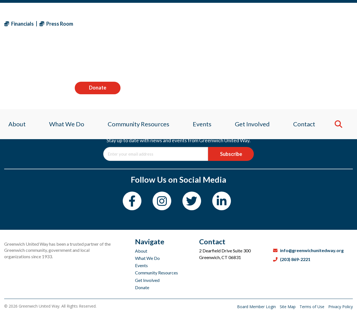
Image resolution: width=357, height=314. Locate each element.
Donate (330, 23)
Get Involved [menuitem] (254, 60)
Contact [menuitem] (307, 60)
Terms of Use (312, 306)
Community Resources (156, 272)
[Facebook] (132, 201)
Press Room (56, 24)
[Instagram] (162, 201)
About (141, 250)
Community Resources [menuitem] (137, 60)
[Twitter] (191, 201)
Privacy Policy (340, 306)
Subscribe (231, 154)
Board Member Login (257, 306)
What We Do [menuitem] (63, 60)
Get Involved (147, 280)
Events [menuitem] (202, 60)
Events (141, 265)
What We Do (147, 258)
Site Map (288, 306)
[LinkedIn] (221, 201)
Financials (19, 24)
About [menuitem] (12, 60)
